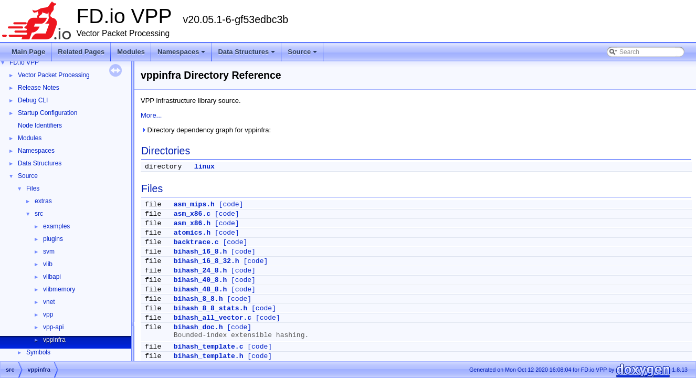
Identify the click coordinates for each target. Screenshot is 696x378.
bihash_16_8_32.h (206, 261)
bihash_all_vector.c (212, 318)
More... (151, 115)
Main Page (28, 52)
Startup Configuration (47, 113)
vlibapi (52, 276)
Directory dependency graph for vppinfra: (206, 130)
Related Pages (81, 52)
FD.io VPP (24, 62)
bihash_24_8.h (200, 271)
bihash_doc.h (198, 327)
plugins (53, 239)
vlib (47, 264)
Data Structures (247, 54)
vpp (48, 314)
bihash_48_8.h (200, 289)
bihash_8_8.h (198, 299)
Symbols (38, 352)
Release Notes (38, 87)
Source (303, 54)
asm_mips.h (194, 204)
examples (56, 226)
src (39, 213)
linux (204, 167)
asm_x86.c (192, 214)
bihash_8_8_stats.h (210, 308)
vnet (49, 302)
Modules (131, 52)
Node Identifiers (40, 125)
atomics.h (192, 233)
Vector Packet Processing (54, 75)
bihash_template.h (209, 356)
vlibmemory (59, 289)
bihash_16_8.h (200, 252)
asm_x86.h (192, 223)
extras (43, 201)
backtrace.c (196, 242)
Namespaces (182, 54)
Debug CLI (33, 100)
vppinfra (54, 339)
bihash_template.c (209, 347)
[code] (231, 204)
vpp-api (53, 327)
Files (32, 188)
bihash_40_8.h (200, 280)
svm (49, 251)
